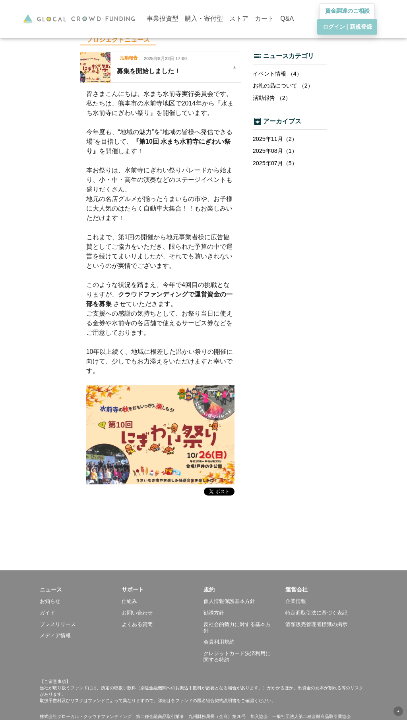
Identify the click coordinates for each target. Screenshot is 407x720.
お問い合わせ (137, 613)
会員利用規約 (219, 642)
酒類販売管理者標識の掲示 (316, 624)
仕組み (129, 601)
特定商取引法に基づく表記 (316, 613)
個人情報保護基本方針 (229, 601)
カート (264, 18)
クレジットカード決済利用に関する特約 (237, 656)
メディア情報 (55, 635)
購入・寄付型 (204, 18)
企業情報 (295, 601)
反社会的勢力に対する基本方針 (237, 627)
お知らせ (50, 601)
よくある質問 (137, 624)
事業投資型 (162, 18)
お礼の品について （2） (283, 85)
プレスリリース (58, 624)
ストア (238, 18)
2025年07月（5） (275, 163)
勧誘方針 (214, 613)
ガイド (47, 613)
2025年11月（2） (275, 139)
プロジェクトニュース (118, 39)
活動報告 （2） (272, 98)
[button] (81, 589)
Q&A (287, 18)
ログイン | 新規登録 (347, 26)
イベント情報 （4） (277, 73)
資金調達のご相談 (347, 11)
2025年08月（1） (275, 151)
